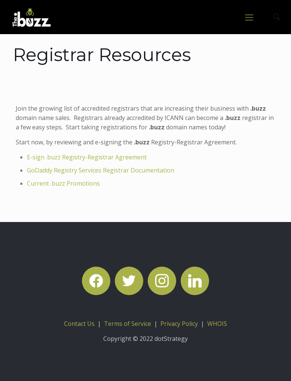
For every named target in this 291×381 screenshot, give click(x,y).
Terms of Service (127, 324)
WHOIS (217, 324)
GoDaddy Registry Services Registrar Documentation (100, 170)
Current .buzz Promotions (63, 183)
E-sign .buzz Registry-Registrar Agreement (87, 157)
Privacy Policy (179, 324)
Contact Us (79, 324)
